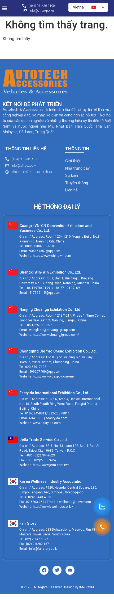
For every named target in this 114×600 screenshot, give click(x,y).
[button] (4, 8)
